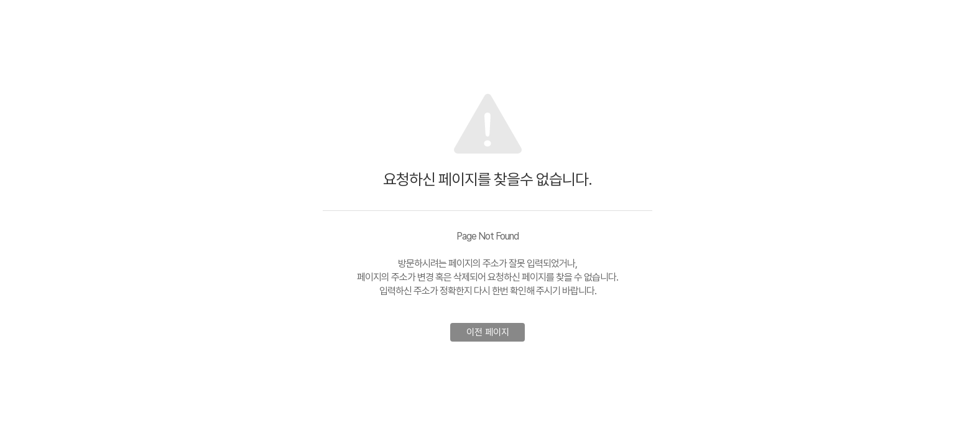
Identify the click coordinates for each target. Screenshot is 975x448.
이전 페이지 (487, 332)
